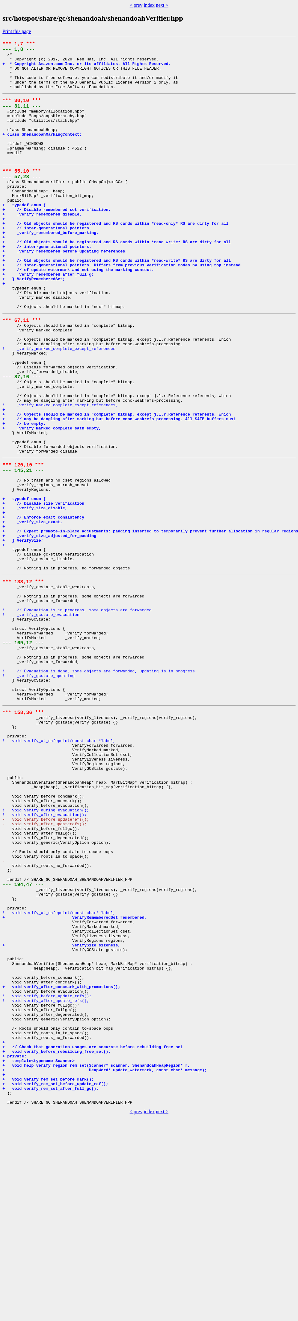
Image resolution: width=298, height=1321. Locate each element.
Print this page (16, 31)
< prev (136, 5)
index (149, 5)
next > (162, 5)
